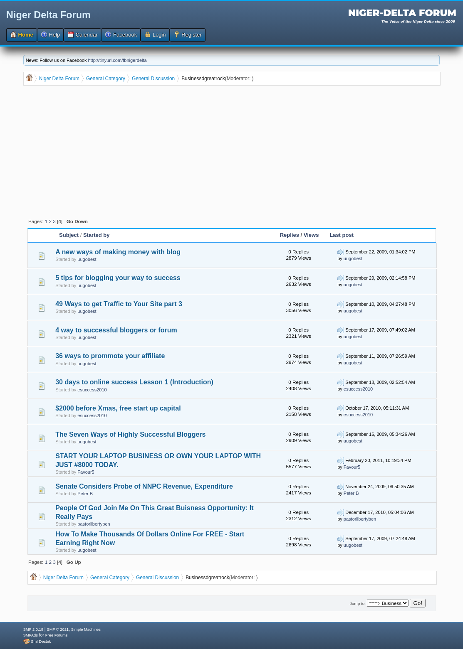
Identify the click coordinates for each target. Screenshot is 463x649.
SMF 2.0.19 (33, 629)
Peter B (85, 493)
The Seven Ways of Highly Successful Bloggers (130, 434)
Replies (289, 235)
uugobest (86, 259)
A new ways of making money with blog (118, 252)
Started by (96, 235)
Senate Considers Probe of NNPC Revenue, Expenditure (144, 486)
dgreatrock (213, 78)
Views (311, 235)
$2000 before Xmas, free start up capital (118, 408)
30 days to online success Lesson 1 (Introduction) (134, 382)
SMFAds (30, 635)
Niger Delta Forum (48, 15)
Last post (341, 235)
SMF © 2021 (58, 629)
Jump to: (358, 603)
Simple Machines (86, 629)
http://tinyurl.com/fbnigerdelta (117, 60)
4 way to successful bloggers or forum (116, 330)
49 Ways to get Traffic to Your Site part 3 (118, 303)
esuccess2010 (91, 389)
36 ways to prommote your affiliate (110, 355)
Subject (69, 235)
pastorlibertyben (93, 523)
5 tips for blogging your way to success (118, 277)
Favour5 (85, 472)
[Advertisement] (232, 151)
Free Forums (56, 635)
